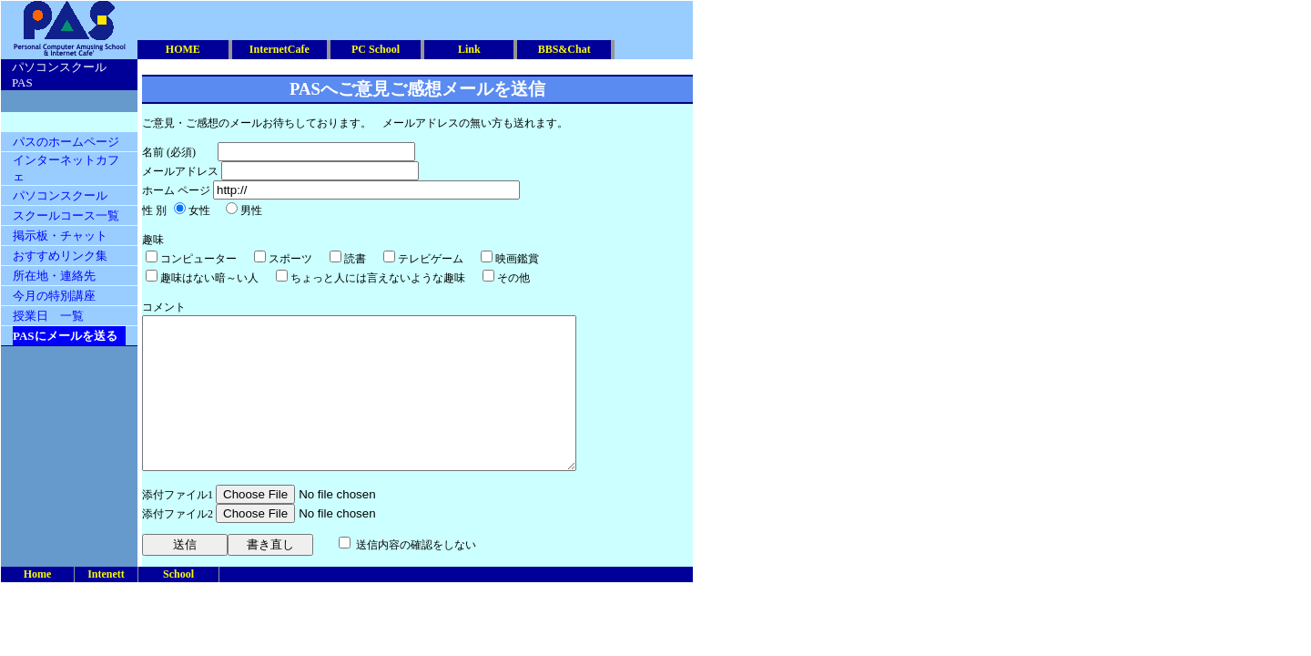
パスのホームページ (66, 142)
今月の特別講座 (54, 295)
